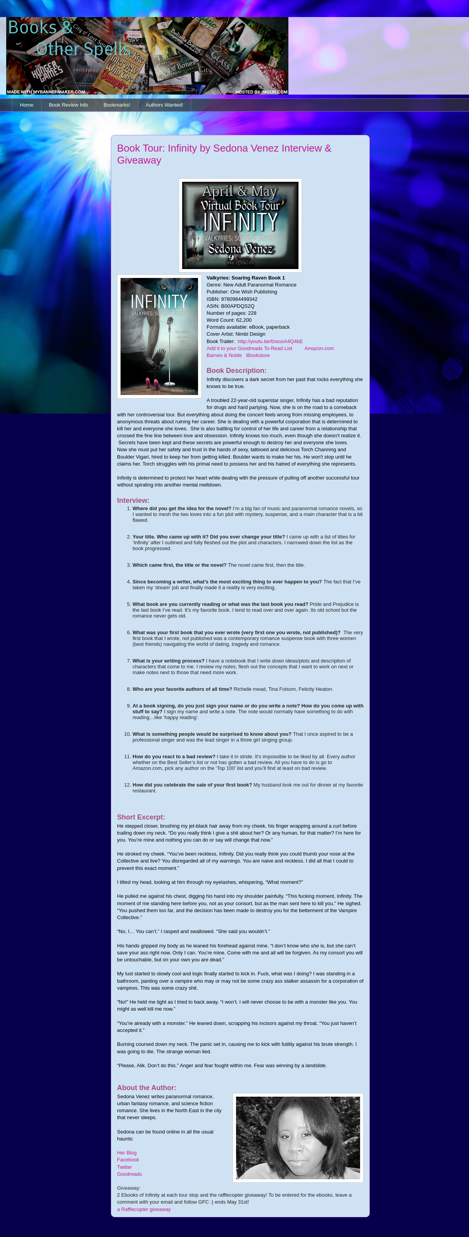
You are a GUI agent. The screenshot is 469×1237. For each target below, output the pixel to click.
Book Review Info (68, 105)
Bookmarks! (116, 105)
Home (27, 105)
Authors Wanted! (164, 105)
